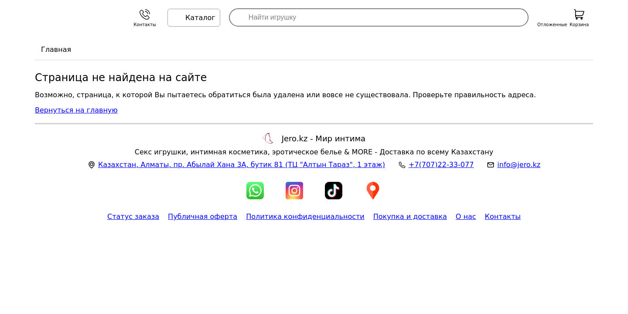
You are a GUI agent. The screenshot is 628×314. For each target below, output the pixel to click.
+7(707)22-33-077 (441, 164)
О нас (466, 216)
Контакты (503, 216)
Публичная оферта (202, 216)
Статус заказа (133, 216)
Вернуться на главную (76, 110)
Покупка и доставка (410, 216)
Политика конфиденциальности (305, 216)
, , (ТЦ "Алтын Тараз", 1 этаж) (241, 164)
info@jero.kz (518, 164)
